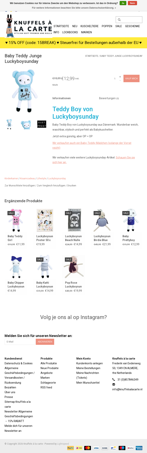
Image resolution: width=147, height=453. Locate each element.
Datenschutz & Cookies (19, 363)
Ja (123, 3)
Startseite (61, 26)
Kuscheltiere (90, 26)
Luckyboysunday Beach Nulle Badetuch (73, 238)
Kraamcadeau (27, 178)
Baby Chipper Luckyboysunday (16, 284)
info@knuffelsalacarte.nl (127, 389)
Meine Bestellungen (88, 368)
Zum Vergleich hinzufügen (51, 185)
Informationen (61, 98)
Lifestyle (41, 178)
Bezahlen (10, 387)
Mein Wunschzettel (88, 382)
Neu (74, 26)
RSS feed (46, 387)
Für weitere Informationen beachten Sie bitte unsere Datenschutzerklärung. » (74, 7)
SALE (118, 26)
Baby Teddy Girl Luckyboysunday (16, 238)
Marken (86, 32)
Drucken (71, 185)
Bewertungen (109, 98)
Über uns (10, 392)
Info (56, 32)
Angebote (47, 372)
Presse (9, 397)
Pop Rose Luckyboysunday (73, 284)
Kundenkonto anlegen (89, 363)
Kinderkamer (11, 178)
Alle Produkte (49, 363)
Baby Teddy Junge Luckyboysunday (121, 56)
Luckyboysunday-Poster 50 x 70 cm (44, 238)
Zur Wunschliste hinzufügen (20, 185)
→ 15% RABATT (14, 421)
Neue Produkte (50, 368)
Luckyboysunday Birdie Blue (102, 238)
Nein (132, 3)
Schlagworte (48, 382)
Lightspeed (63, 443)
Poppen (107, 26)
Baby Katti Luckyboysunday (44, 284)
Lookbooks (70, 32)
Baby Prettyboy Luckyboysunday (130, 238)
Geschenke (132, 26)
